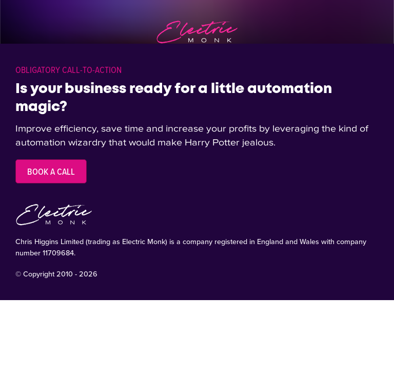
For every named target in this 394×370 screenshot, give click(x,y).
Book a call (51, 171)
